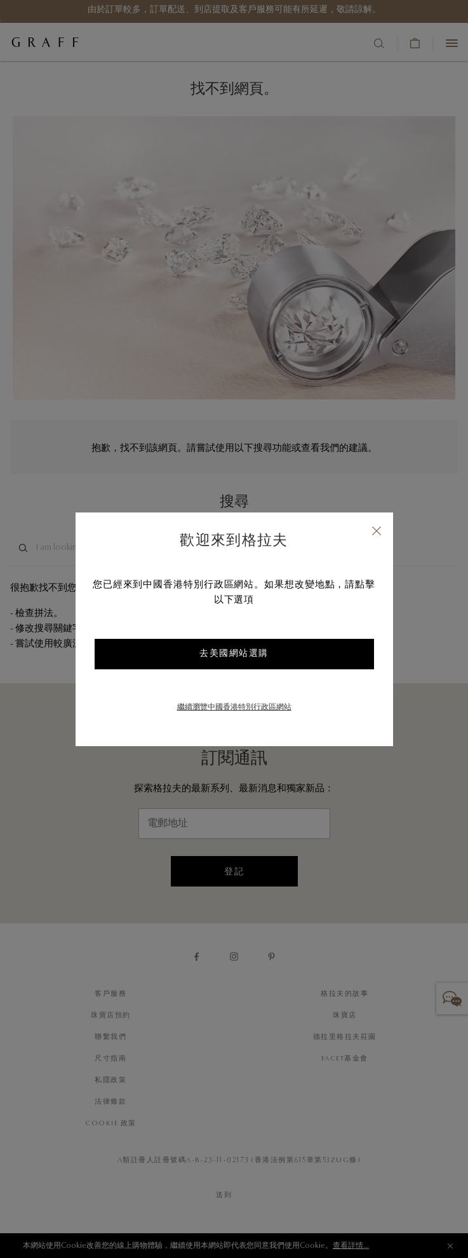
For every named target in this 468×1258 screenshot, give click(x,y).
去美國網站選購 (234, 654)
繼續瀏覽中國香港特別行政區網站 (234, 707)
